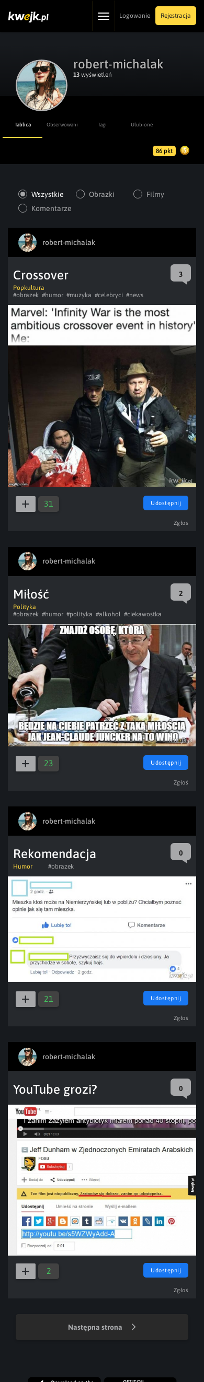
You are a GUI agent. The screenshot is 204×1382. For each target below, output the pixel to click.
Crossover (41, 275)
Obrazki (102, 194)
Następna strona (102, 1327)
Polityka (24, 607)
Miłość (31, 594)
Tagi (102, 124)
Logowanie (134, 15)
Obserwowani (62, 124)
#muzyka (79, 295)
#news (134, 295)
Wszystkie (47, 194)
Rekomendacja (54, 854)
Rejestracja (176, 15)
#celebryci (109, 295)
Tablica (23, 124)
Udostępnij (166, 503)
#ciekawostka (143, 614)
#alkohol (108, 614)
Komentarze (51, 208)
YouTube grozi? (55, 1089)
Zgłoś (181, 523)
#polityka (79, 614)
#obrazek (26, 295)
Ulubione (142, 124)
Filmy (155, 194)
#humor (52, 295)
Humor (22, 866)
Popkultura (28, 287)
